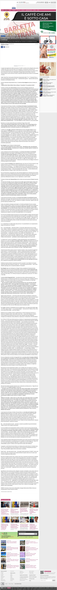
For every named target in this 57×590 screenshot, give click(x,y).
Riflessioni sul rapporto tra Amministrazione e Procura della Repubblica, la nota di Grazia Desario (32, 549)
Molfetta (9, 589)
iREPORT (23, 10)
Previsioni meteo (31, 578)
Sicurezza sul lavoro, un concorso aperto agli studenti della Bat (24, 525)
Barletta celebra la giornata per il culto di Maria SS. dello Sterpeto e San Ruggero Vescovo (13, 566)
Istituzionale (3, 576)
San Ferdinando (19, 589)
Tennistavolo (12, 579)
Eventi (2, 578)
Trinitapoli (35, 589)
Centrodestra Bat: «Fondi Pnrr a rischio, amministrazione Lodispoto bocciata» (15, 526)
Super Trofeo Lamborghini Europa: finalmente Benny (12, 542)
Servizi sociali (3, 579)
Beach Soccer (22, 572)
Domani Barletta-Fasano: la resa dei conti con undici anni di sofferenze (32, 560)
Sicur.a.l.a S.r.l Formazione (24, 579)
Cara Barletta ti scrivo (23, 578)
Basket (11, 575)
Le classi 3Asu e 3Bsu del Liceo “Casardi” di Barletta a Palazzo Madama (13, 560)
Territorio (2, 577)
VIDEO (38, 10)
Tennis (11, 577)
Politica (2, 575)
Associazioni (12, 571)
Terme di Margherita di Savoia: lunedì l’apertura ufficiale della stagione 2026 (12, 548)
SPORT (10, 10)
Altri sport (21, 573)
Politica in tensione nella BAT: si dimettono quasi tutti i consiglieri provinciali (15, 511)
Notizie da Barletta (4, 571)
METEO (34, 10)
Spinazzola (24, 589)
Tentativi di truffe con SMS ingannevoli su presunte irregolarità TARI (31, 554)
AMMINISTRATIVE (29, 10)
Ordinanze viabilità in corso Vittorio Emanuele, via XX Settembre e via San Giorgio (31, 566)
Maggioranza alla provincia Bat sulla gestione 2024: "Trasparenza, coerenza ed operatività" (4, 527)
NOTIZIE (6, 10)
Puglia (12, 589)
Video (30, 580)
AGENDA (13, 10)
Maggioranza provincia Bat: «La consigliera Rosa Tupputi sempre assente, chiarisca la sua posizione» (34, 527)
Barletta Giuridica (22, 580)
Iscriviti (54, 580)
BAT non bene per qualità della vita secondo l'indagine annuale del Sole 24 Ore (24, 510)
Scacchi (11, 580)
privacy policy (31, 536)
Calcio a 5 (21, 571)
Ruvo (15, 589)
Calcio (11, 574)
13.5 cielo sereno (23, 2)
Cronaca (2, 574)
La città (2, 573)
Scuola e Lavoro (3, 580)
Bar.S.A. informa (31, 571)
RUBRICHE (18, 10)
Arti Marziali (12, 578)
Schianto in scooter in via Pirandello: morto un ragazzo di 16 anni (32, 542)
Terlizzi (28, 589)
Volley (11, 576)
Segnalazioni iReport (32, 575)
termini (26, 536)
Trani (31, 589)
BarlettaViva (6, 5)
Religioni (2, 572)
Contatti (6, 583)
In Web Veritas (31, 573)
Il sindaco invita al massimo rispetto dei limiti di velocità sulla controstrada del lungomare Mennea (13, 555)
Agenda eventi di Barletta (24, 575)
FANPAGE (13, 8)
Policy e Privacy (11, 583)
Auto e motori (31, 572)
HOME (2, 10)
